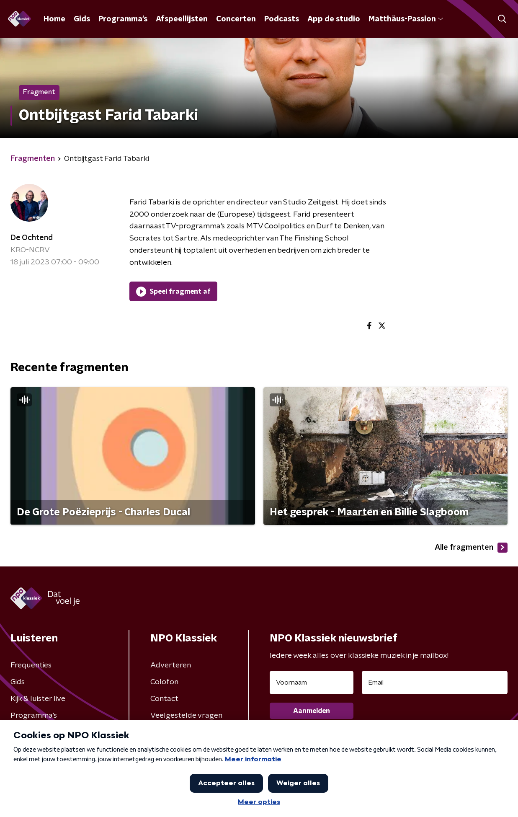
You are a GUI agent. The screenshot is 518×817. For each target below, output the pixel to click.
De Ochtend (31, 238)
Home (54, 19)
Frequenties (31, 665)
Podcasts (281, 19)
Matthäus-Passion (406, 19)
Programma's (122, 19)
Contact (164, 699)
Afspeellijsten (182, 19)
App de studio (333, 19)
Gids (82, 19)
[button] (502, 19)
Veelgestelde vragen (186, 715)
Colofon (164, 682)
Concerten (236, 19)
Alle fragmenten (471, 548)
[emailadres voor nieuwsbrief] (435, 682)
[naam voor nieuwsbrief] (311, 682)
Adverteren (170, 665)
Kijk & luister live (37, 699)
